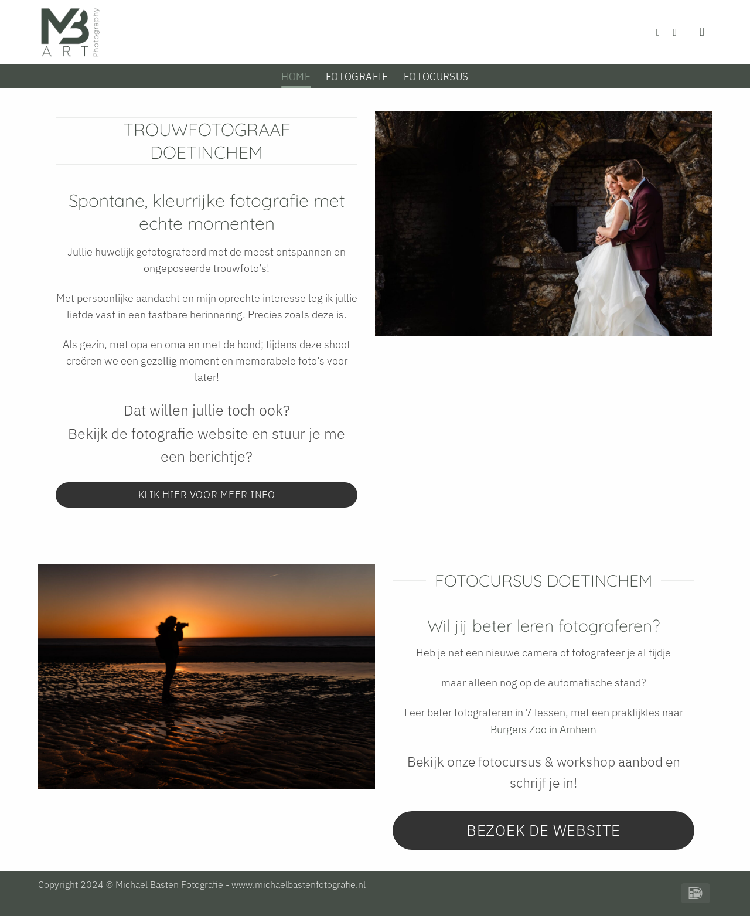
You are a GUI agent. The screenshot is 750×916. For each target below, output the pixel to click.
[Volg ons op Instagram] (678, 32)
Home (296, 76)
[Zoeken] (706, 32)
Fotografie (357, 76)
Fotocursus (436, 76)
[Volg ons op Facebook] (661, 32)
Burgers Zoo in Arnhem (543, 729)
